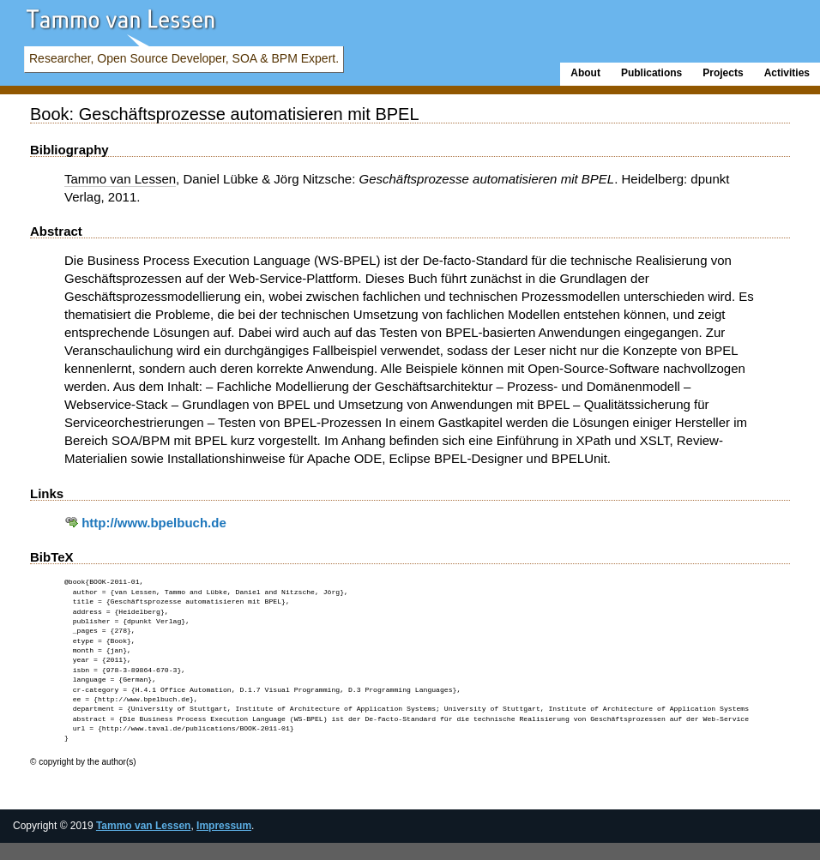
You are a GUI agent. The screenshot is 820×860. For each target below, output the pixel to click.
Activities (787, 73)
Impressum (223, 826)
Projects (722, 73)
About (585, 73)
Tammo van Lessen (143, 826)
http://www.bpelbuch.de (145, 522)
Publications (651, 73)
